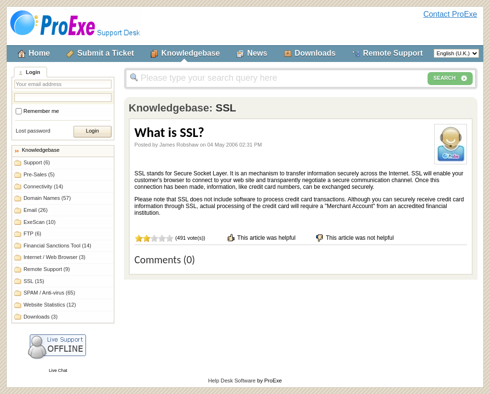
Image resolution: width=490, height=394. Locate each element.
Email (36, 210)
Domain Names (47, 198)
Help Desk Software (232, 380)
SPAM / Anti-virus (49, 293)
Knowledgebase (190, 53)
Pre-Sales (39, 174)
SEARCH (450, 78)
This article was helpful (261, 237)
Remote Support (393, 53)
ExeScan (40, 222)
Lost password (33, 131)
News (257, 53)
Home (39, 53)
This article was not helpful (354, 237)
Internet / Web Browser (55, 257)
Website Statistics (50, 305)
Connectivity (43, 186)
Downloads (314, 53)
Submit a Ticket (105, 53)
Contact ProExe (450, 14)
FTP (32, 233)
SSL (34, 281)
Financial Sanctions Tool (57, 245)
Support (37, 162)
